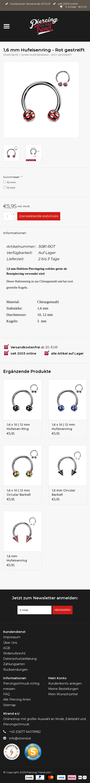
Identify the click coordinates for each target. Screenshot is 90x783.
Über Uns (10, 643)
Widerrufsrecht (14, 653)
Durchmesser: (12, 177)
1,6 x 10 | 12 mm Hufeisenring (63, 427)
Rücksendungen (15, 670)
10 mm (11, 182)
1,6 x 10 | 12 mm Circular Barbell (19, 492)
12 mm (11, 187)
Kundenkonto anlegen (65, 683)
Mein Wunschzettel (63, 694)
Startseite (11, 54)
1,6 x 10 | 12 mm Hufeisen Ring (18, 427)
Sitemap (9, 705)
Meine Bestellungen (63, 689)
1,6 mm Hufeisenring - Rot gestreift (46, 54)
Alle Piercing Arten (17, 699)
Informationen (14, 233)
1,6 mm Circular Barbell (63, 492)
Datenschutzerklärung (20, 659)
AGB (6, 648)
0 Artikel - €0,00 (73, 6)
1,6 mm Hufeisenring (17, 558)
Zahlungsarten (14, 664)
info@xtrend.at (20, 738)
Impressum (11, 637)
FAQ (6, 694)
